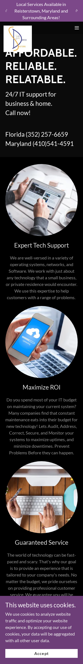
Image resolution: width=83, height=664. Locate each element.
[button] (76, 27)
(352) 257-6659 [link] (47, 134)
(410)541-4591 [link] (53, 143)
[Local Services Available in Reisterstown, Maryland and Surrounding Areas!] (41, 11)
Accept (41, 653)
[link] (18, 28)
